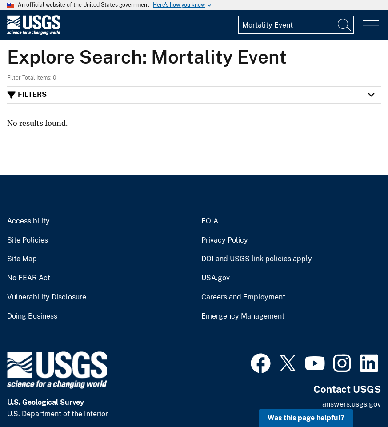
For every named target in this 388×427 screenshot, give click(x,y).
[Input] (296, 25)
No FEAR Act (28, 278)
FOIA (209, 221)
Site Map (22, 259)
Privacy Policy (224, 240)
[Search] (345, 25)
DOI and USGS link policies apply (256, 259)
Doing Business (32, 316)
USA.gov (215, 278)
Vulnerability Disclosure (46, 297)
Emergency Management (242, 316)
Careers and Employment (243, 297)
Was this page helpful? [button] (306, 418)
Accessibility (28, 221)
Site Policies (27, 240)
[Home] (33, 32)
